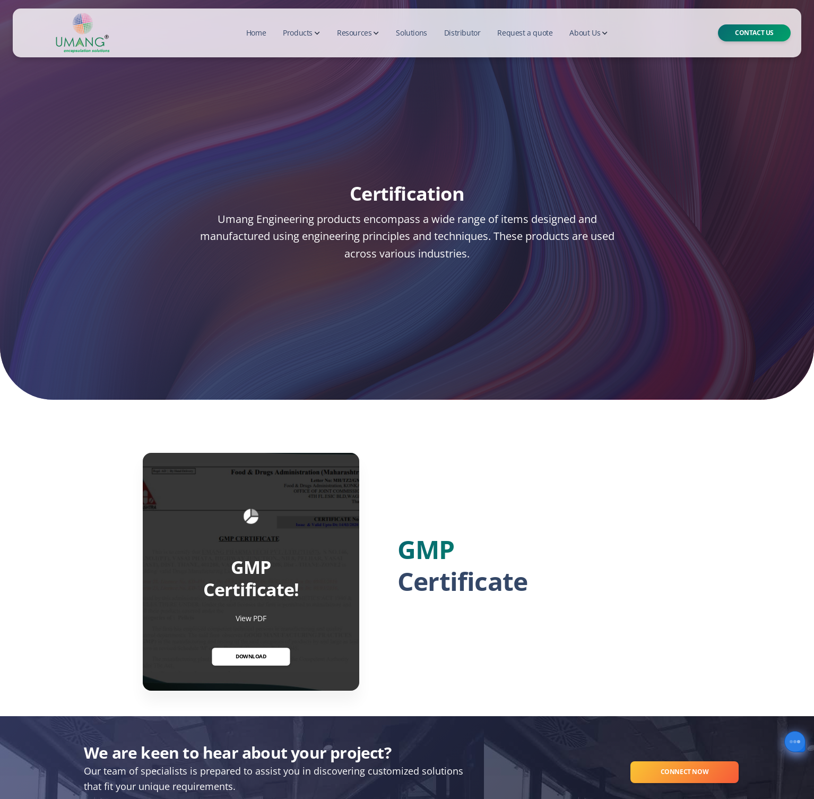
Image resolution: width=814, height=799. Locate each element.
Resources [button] (358, 33)
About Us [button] (588, 33)
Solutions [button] (411, 33)
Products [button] (301, 33)
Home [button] (256, 33)
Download (251, 656)
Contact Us (754, 32)
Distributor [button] (462, 33)
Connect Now (685, 771)
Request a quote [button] (524, 33)
